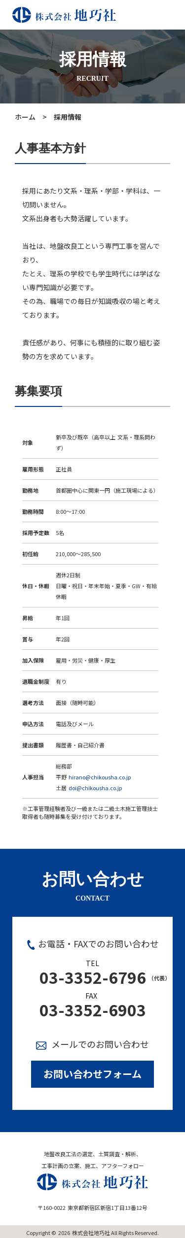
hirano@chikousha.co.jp (100, 777)
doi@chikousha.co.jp (95, 788)
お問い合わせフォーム (92, 1074)
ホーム (25, 117)
